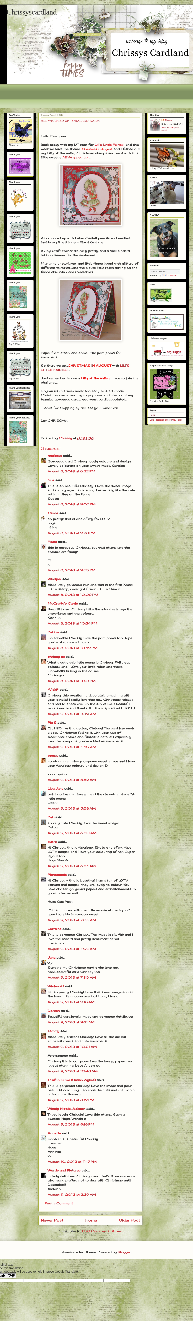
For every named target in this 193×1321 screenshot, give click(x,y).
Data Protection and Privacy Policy (166, 420)
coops (53, 755)
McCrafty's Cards (63, 603)
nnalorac (55, 455)
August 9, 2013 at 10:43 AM (73, 1071)
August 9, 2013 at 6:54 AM (72, 866)
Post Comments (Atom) (102, 1231)
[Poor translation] (11, 1275)
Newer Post (52, 1220)
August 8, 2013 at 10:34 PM (72, 623)
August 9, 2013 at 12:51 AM (72, 714)
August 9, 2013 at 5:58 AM (72, 808)
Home (91, 1220)
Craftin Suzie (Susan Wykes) (72, 1080)
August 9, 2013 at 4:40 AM (72, 747)
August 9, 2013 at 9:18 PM (71, 1124)
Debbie (53, 632)
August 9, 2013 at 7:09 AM (72, 949)
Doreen (54, 1011)
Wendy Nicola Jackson (66, 1109)
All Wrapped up (75, 157)
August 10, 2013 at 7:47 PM (72, 1161)
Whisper (54, 579)
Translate (169, 275)
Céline (53, 513)
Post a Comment (59, 1203)
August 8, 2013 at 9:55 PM (71, 570)
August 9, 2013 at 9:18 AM (71, 1002)
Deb (51, 817)
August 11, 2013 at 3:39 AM (72, 1194)
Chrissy (168, 120)
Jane (51, 957)
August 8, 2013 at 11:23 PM (72, 681)
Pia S (52, 722)
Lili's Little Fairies (109, 144)
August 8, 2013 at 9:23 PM (71, 533)
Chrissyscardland (32, 12)
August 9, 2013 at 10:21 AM (72, 1047)
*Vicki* (53, 689)
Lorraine (54, 929)
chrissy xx (56, 657)
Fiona (52, 542)
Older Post (129, 1220)
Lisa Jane (55, 788)
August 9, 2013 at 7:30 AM (72, 977)
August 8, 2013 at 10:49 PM (72, 648)
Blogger (124, 1252)
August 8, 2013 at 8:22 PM (71, 471)
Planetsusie (57, 875)
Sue (51, 480)
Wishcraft (56, 986)
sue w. (52, 842)
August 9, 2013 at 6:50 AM (72, 833)
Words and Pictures (64, 1170)
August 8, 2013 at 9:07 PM (72, 504)
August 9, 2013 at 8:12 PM (71, 1100)
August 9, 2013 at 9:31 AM (71, 1022)
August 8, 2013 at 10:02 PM (73, 595)
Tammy (53, 1031)
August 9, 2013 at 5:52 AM (72, 780)
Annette (54, 1133)
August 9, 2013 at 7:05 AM (72, 920)
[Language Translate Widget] (165, 271)
